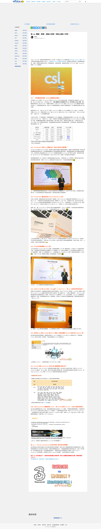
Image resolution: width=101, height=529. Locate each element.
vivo (16, 61)
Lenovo (16, 43)
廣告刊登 (49, 524)
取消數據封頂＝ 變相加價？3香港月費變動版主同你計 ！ (45, 459)
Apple (16, 30)
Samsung (17, 56)
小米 (16, 63)
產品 (26, 30)
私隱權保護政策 (55, 524)
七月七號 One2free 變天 (75, 59)
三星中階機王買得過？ (51, 24)
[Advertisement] (58, 49)
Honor (16, 35)
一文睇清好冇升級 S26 (74, 24)
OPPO (16, 50)
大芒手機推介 (27, 24)
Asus (16, 33)
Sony (16, 58)
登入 (66, 524)
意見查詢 (44, 524)
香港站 (39, 524)
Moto (16, 45)
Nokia (16, 48)
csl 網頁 (46, 402)
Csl (44, 38)
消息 (23, 30)
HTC (16, 38)
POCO (16, 53)
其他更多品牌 (18, 66)
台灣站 (35, 524)
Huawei (16, 40)
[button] (85, 2)
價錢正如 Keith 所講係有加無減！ (58, 61)
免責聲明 (62, 524)
